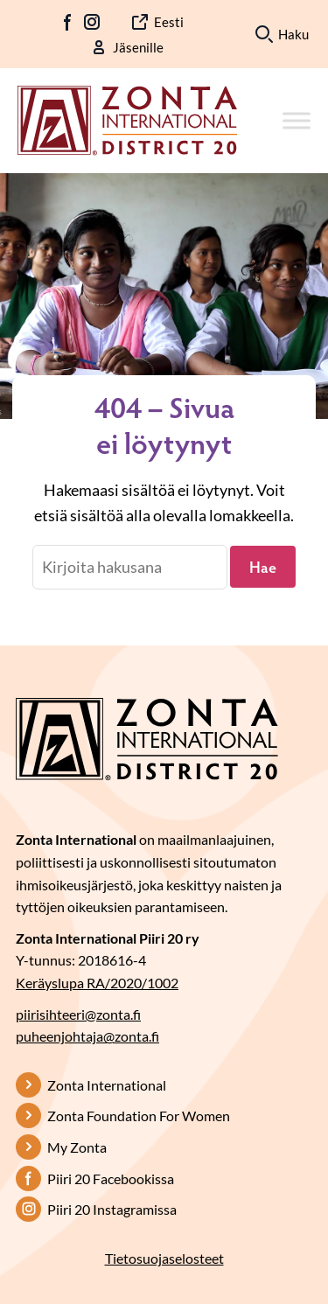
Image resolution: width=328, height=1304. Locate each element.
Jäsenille (138, 47)
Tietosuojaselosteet (164, 1258)
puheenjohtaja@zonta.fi (87, 1036)
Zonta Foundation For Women (138, 1115)
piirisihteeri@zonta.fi (78, 1014)
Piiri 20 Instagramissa (112, 1209)
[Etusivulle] (127, 118)
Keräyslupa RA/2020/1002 (97, 982)
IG (91, 21)
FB (68, 21)
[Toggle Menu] (297, 120)
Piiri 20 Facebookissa (110, 1178)
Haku (293, 34)
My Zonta (77, 1147)
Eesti (169, 22)
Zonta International (106, 1085)
